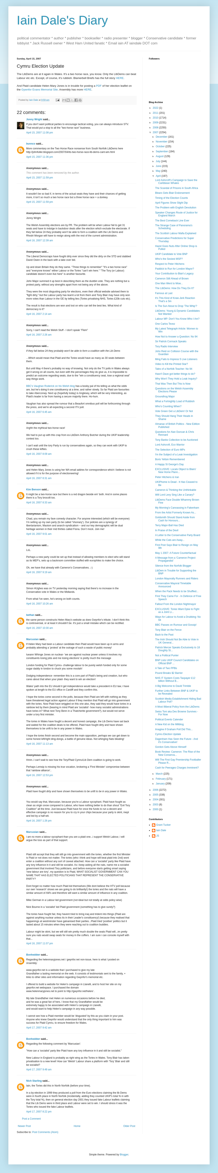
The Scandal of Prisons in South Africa (176, 188)
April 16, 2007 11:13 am (39, 743)
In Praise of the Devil (166, 530)
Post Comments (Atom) (45, 1132)
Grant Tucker (163, 824)
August (160, 156)
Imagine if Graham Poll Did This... (174, 729)
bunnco (30, 143)
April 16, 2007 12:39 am (39, 240)
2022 (156, 107)
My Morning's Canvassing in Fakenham (177, 507)
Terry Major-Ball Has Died (169, 525)
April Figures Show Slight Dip (171, 202)
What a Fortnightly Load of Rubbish (175, 401)
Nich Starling (34, 1080)
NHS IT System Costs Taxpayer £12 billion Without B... (175, 679)
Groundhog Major (165, 396)
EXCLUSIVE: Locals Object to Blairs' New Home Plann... (175, 471)
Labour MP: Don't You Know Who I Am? (177, 318)
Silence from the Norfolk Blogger (173, 565)
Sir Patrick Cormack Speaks (170, 341)
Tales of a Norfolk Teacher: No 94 (173, 368)
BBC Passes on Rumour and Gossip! (175, 624)
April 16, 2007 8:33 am (39, 502)
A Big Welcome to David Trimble (173, 686)
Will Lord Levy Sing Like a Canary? (174, 494)
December (162, 136)
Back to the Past (164, 634)
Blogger (124, 1154)
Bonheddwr (33, 954)
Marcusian (32, 639)
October (160, 146)
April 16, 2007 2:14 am (39, 314)
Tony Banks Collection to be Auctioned (176, 439)
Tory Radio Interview (166, 346)
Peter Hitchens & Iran (167, 477)
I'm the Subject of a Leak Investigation (176, 454)
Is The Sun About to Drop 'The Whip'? (176, 306)
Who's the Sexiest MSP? (169, 258)
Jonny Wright (34, 119)
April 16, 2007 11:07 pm (39, 943)
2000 (156, 809)
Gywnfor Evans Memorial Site (39, 89)
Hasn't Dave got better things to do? (175, 373)
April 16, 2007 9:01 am (39, 533)
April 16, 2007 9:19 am (39, 572)
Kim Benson (33, 489)
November (162, 141)
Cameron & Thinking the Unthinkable (175, 489)
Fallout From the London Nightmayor (175, 604)
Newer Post (24, 1126)
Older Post (129, 1126)
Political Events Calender (169, 719)
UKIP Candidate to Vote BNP (171, 254)
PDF (98, 85)
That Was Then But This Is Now (173, 383)
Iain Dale (161, 830)
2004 (156, 799)
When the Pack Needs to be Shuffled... (177, 591)
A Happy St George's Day (169, 464)
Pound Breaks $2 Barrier (169, 673)
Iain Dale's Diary (62, 20)
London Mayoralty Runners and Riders (176, 578)
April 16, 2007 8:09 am (39, 453)
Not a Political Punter (167, 655)
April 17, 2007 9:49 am (39, 1069)
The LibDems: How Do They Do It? (174, 288)
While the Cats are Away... (169, 540)
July (158, 161)
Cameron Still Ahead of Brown (172, 278)
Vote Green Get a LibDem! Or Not (174, 411)
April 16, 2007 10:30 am (39, 628)
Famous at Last (164, 293)
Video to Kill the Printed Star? (171, 364)
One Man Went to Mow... (169, 283)
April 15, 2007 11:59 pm (39, 177)
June (159, 166)
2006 (156, 789)
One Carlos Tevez (165, 323)
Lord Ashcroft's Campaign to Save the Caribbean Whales (176, 182)
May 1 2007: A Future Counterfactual (175, 553)
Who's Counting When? (168, 406)
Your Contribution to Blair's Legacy (174, 273)
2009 (156, 122)
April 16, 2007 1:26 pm (39, 820)
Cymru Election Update (168, 734)
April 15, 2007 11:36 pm (39, 156)
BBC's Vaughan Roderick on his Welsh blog (50, 386)
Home (77, 1126)
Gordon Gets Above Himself (170, 746)
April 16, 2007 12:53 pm (39, 775)
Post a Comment (31, 1118)
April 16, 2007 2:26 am (39, 334)
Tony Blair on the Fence (168, 629)
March (160, 773)
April (158, 175)
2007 (156, 132)
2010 (156, 117)
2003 (156, 804)
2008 (156, 127)
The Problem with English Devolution (175, 207)
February (161, 778)
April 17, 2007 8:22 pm (39, 1111)
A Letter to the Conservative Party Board (177, 535)
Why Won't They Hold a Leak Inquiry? (176, 378)
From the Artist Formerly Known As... (175, 512)
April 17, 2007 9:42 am (39, 1027)
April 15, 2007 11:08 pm (39, 132)
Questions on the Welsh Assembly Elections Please (174, 390)
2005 (156, 794)
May (158, 170)
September (162, 151)
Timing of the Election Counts (171, 197)
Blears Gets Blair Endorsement (172, 192)
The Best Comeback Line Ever (172, 220)
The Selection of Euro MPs (170, 449)
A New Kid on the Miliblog (169, 724)
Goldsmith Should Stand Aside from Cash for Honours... (175, 519)
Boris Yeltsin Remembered (170, 459)
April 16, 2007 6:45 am (39, 412)
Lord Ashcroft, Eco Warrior (169, 444)
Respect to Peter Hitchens (169, 263)
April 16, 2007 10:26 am (39, 603)
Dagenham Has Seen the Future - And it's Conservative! (176, 740)
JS (157, 835)
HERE (120, 78)
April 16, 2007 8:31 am (39, 478)
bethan (30, 615)
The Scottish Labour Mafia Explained (175, 233)
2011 (156, 112)
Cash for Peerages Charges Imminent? (177, 767)
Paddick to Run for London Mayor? (174, 268)
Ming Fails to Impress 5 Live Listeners (176, 359)
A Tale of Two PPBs (166, 668)
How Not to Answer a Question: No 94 (176, 336)
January (160, 783)
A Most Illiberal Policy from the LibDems (177, 706)
